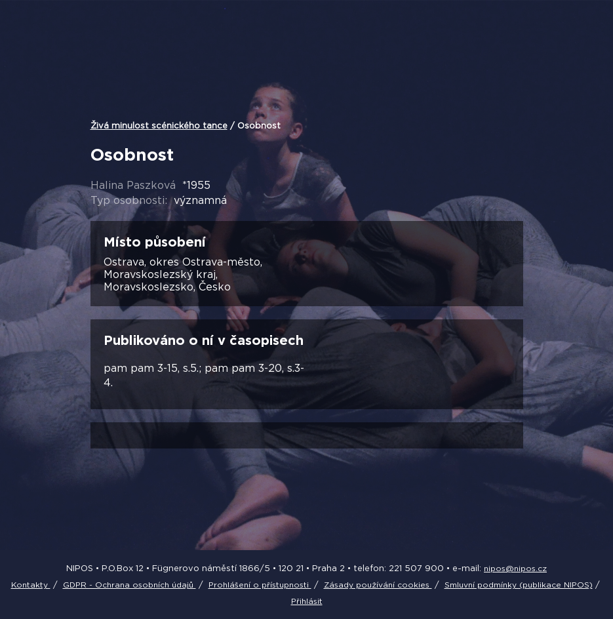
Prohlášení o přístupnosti (259, 584)
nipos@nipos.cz (515, 568)
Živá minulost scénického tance (158, 125)
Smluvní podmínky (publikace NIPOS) (519, 584)
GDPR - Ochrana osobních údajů (129, 584)
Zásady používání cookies (378, 584)
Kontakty (30, 584)
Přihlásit (307, 601)
